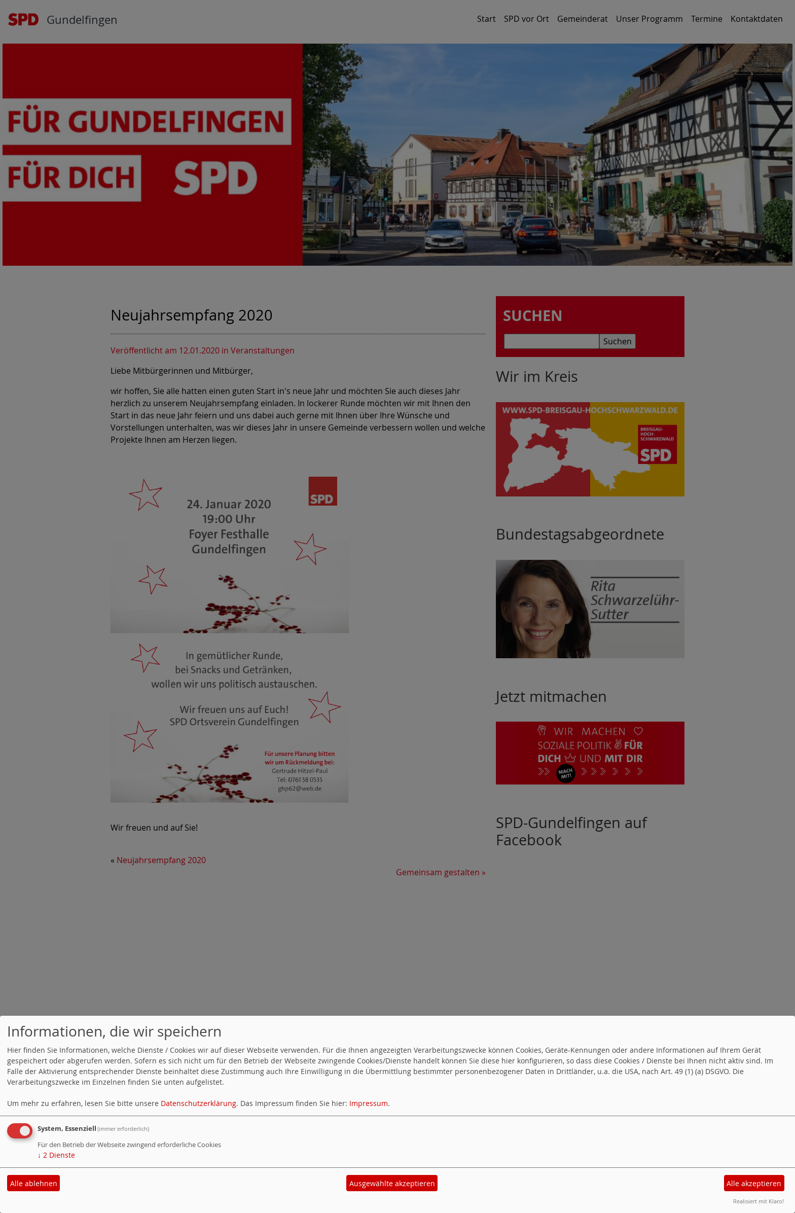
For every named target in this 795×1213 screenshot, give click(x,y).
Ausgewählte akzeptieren (392, 1183)
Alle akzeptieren (754, 1183)
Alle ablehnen (33, 1183)
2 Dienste (56, 1155)
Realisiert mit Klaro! (758, 1201)
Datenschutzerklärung (198, 1103)
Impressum (368, 1103)
